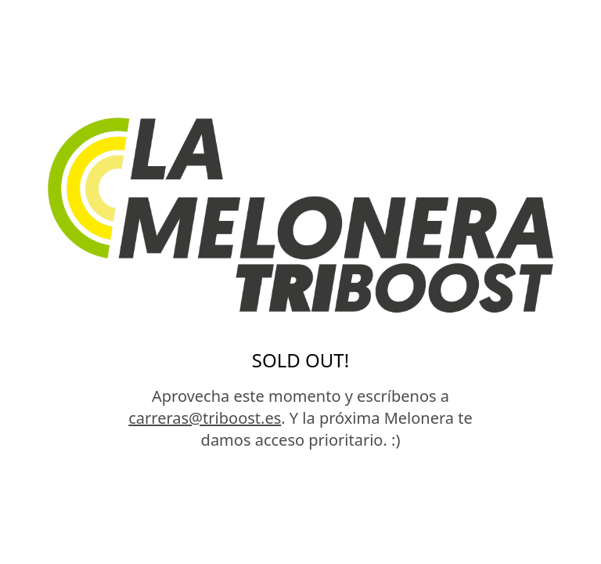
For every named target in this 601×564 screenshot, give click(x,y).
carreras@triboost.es (204, 417)
